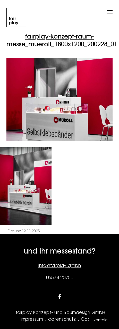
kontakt (100, 320)
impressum (32, 319)
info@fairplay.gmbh (59, 265)
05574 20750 (59, 277)
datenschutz (62, 319)
